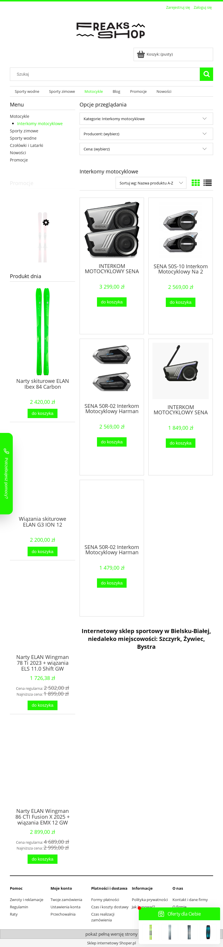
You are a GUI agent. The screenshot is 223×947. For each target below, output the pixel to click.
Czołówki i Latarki (26, 145)
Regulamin (19, 906)
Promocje (19, 160)
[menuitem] (27, 91)
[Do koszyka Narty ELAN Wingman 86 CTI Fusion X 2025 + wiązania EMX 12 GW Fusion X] (42, 859)
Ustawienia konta (65, 906)
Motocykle (19, 116)
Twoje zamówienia (66, 899)
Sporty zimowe (24, 131)
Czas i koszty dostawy (110, 906)
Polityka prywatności (150, 899)
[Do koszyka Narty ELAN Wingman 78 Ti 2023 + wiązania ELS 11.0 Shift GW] (42, 705)
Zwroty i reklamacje (26, 899)
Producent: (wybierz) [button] (101, 133)
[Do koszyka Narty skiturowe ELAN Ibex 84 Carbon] (42, 413)
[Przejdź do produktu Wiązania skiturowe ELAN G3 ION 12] (42, 481)
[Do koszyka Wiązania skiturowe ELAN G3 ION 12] (42, 551)
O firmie (179, 906)
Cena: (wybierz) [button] (97, 149)
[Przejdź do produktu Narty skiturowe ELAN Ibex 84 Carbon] (42, 343)
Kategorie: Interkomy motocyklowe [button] (114, 118)
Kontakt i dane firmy (190, 899)
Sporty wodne (23, 138)
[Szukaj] (206, 74)
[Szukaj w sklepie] (106, 74)
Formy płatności (105, 899)
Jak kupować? (143, 906)
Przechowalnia (63, 914)
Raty (14, 914)
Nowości (18, 152)
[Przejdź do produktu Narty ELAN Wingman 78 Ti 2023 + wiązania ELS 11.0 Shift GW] (42, 619)
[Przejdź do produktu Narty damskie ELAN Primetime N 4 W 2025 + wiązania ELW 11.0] (42, 249)
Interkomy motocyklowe (40, 123)
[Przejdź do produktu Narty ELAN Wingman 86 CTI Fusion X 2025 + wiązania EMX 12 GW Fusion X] (42, 773)
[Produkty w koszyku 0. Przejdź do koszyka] (155, 54)
